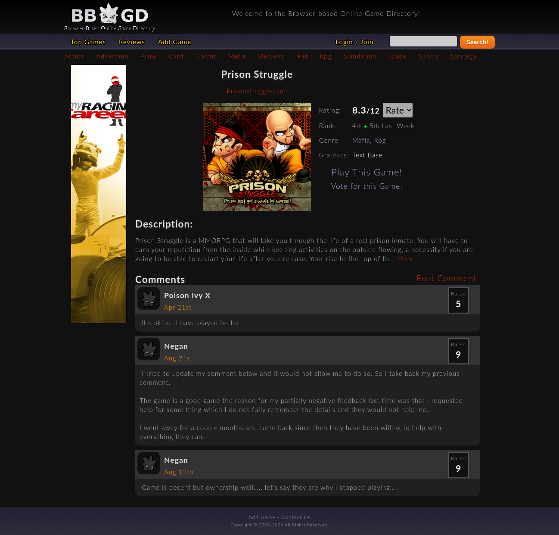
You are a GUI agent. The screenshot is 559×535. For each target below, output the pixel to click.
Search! (477, 42)
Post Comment (446, 278)
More (405, 258)
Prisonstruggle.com (257, 91)
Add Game (174, 42)
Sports (429, 56)
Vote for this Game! (367, 186)
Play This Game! (366, 172)
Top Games (88, 42)
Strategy (463, 56)
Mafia (236, 56)
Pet (303, 56)
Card (176, 56)
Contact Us (296, 517)
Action (74, 56)
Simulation (359, 56)
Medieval (272, 56)
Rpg (326, 56)
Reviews (132, 42)
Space (397, 56)
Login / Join (354, 42)
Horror (205, 56)
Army (148, 56)
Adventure (112, 56)
